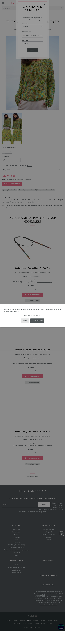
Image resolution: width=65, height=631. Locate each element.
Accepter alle (37, 320)
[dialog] (32, 315)
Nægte (25, 320)
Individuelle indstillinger (32, 315)
